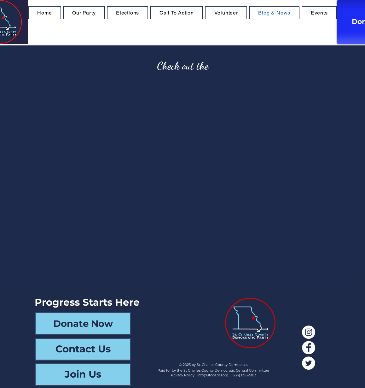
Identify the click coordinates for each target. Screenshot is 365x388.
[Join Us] (83, 374)
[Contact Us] (83, 349)
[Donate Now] (83, 323)
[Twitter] (308, 363)
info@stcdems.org (213, 375)
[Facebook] (308, 347)
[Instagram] (308, 332)
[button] (127, 12)
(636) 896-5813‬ (243, 375)
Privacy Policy (182, 375)
